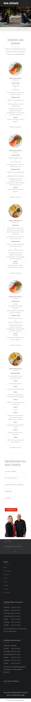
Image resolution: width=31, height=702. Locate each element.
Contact (6, 589)
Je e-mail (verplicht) (15, 480)
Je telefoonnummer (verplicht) (15, 486)
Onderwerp (15, 493)
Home (18, 29)
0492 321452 (18, 546)
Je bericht (15, 502)
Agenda (6, 585)
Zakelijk (6, 581)
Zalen (5, 578)
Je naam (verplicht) (15, 473)
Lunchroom (7, 571)
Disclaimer (7, 592)
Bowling (6, 574)
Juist (23, 695)
